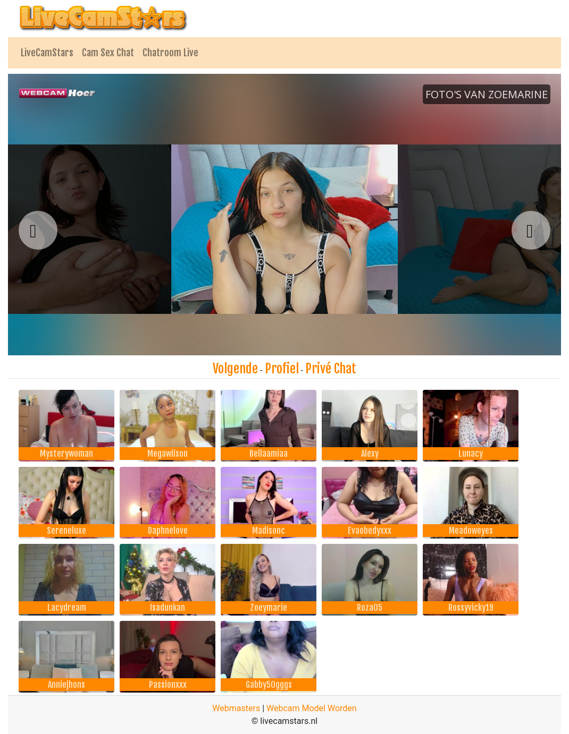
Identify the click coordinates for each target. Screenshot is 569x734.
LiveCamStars (47, 52)
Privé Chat (330, 369)
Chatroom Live (170, 52)
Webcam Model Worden (311, 708)
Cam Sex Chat (108, 52)
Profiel (282, 369)
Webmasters (236, 708)
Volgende (235, 369)
